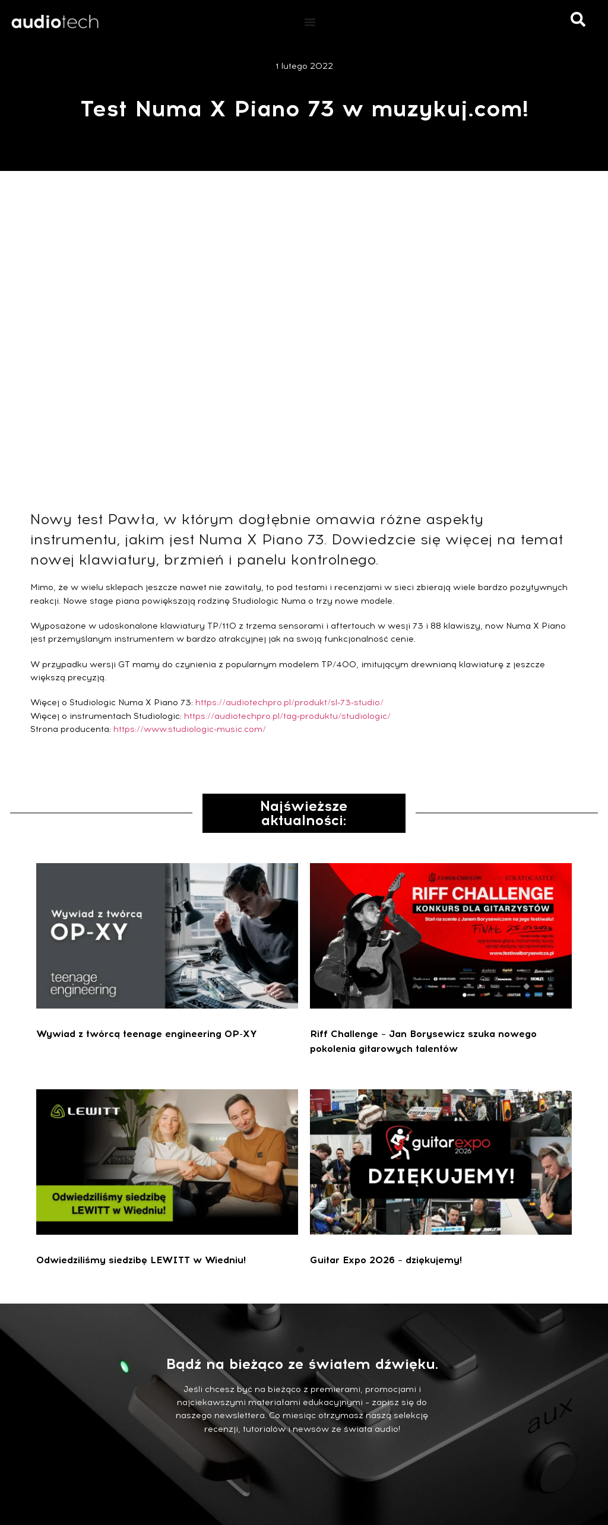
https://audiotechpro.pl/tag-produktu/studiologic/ (287, 716)
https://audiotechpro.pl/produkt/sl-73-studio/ (289, 702)
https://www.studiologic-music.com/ (189, 729)
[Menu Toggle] (310, 22)
